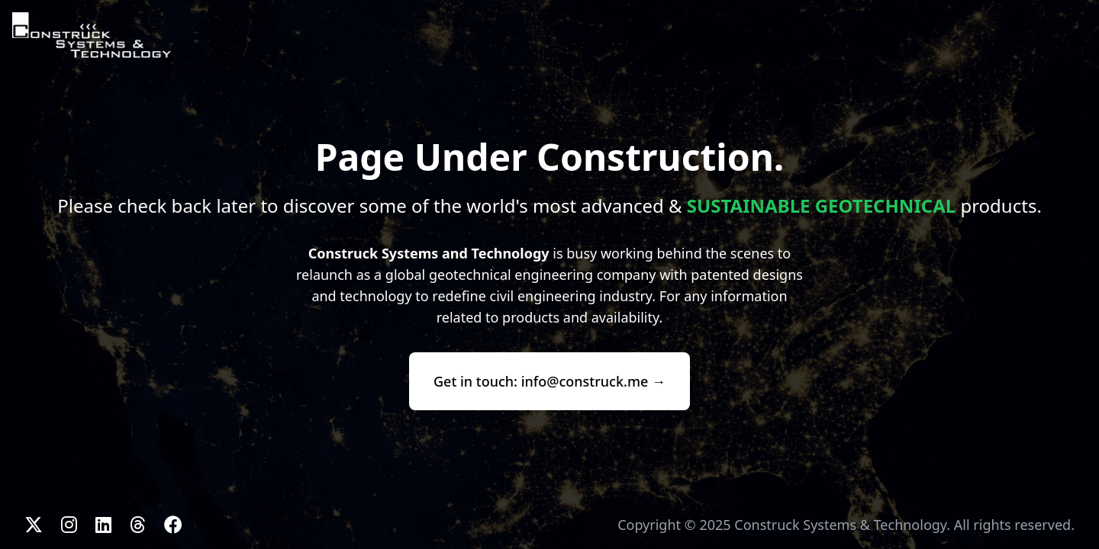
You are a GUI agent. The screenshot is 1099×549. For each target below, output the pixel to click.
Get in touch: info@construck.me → (549, 381)
